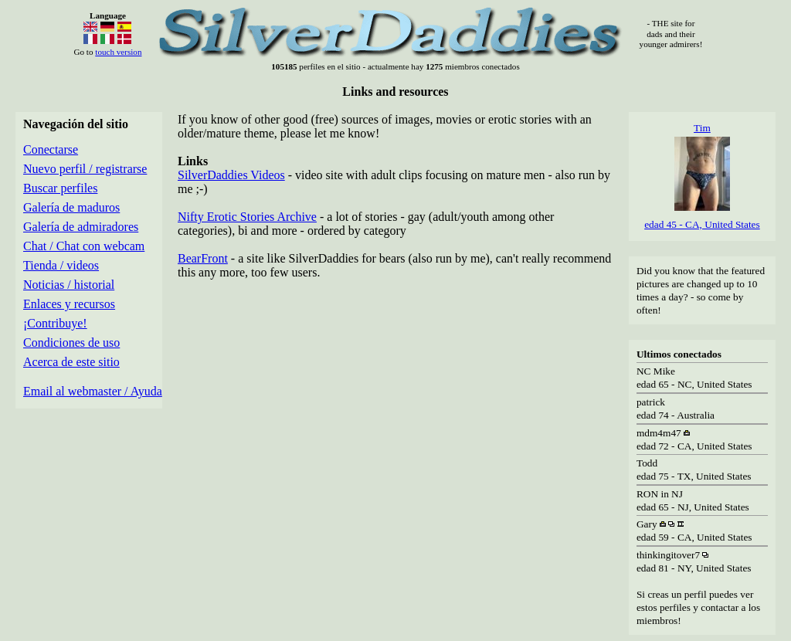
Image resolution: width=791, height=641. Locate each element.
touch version (118, 51)
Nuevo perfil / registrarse (85, 168)
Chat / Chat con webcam (83, 246)
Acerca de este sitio (71, 361)
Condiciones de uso (71, 342)
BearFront (203, 258)
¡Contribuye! (55, 323)
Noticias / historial (68, 284)
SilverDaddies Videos (231, 174)
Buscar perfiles (60, 188)
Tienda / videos (61, 265)
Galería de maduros (71, 207)
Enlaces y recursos (69, 303)
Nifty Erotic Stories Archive (247, 216)
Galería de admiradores (80, 226)
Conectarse (50, 149)
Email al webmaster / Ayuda (92, 391)
